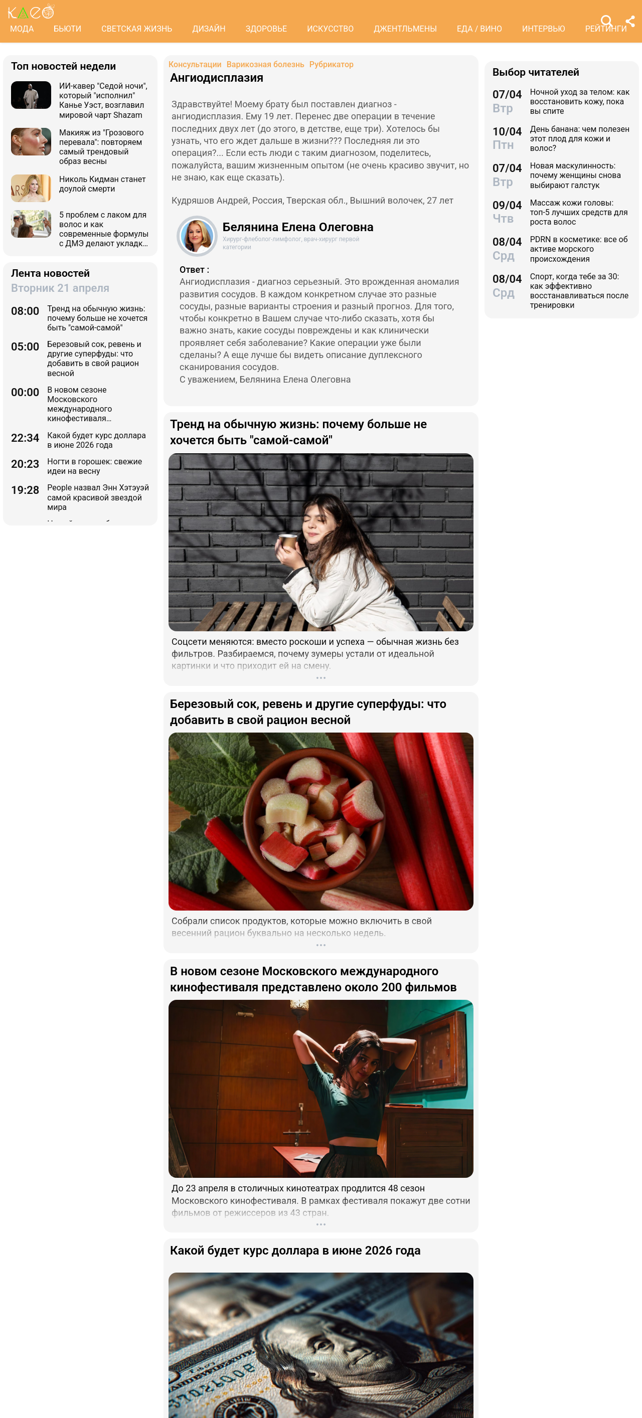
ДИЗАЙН (208, 29)
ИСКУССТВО (330, 29)
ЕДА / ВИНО (479, 29)
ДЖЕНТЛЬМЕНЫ (405, 29)
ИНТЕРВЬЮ (543, 29)
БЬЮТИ (67, 29)
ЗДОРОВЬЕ (266, 29)
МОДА (22, 29)
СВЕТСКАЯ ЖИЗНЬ (136, 29)
